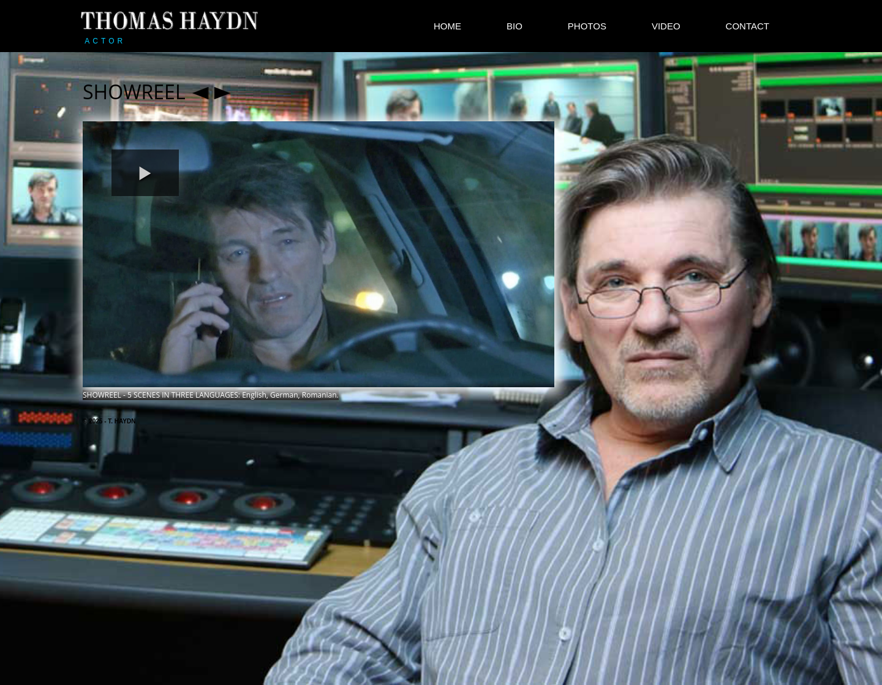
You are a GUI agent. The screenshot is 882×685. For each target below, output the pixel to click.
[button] (145, 172)
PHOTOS (587, 26)
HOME (447, 26)
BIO (514, 26)
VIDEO (666, 26)
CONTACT (747, 26)
